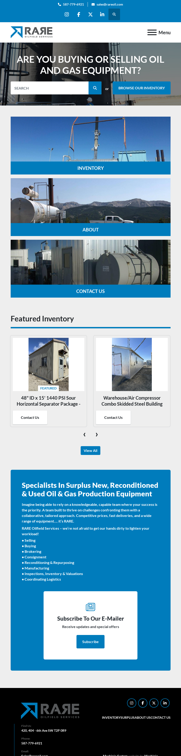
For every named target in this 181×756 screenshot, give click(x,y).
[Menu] (152, 32)
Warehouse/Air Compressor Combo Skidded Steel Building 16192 (132, 404)
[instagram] (67, 14)
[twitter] (90, 14)
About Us (143, 717)
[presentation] (84, 434)
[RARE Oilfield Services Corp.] (50, 711)
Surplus (128, 717)
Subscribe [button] (90, 641)
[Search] (56, 87)
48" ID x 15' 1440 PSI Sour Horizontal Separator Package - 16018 (48, 404)
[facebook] (78, 14)
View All (90, 450)
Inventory (111, 717)
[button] (95, 87)
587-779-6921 (73, 4)
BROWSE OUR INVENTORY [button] (141, 88)
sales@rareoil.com (110, 4)
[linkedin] (102, 14)
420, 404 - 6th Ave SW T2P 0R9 (43, 730)
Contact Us (30, 417)
